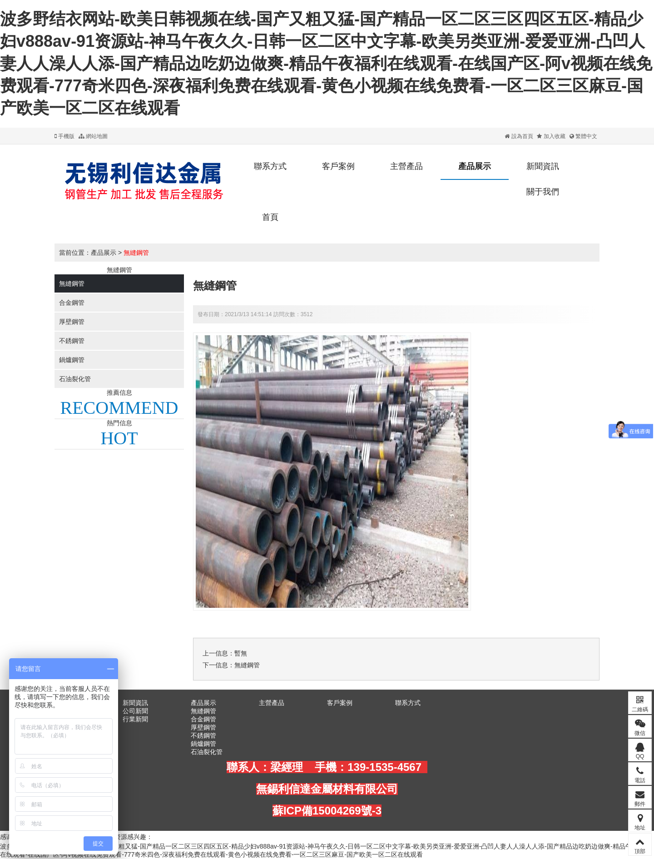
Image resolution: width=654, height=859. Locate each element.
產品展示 (474, 166)
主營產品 (406, 166)
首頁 (270, 217)
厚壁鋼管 (71, 321)
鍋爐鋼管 (71, 359)
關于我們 (542, 191)
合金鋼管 (71, 302)
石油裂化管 (75, 378)
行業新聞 (135, 719)
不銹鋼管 (71, 340)
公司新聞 (135, 711)
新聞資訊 (542, 166)
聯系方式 (270, 166)
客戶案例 (338, 166)
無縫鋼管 (136, 252)
